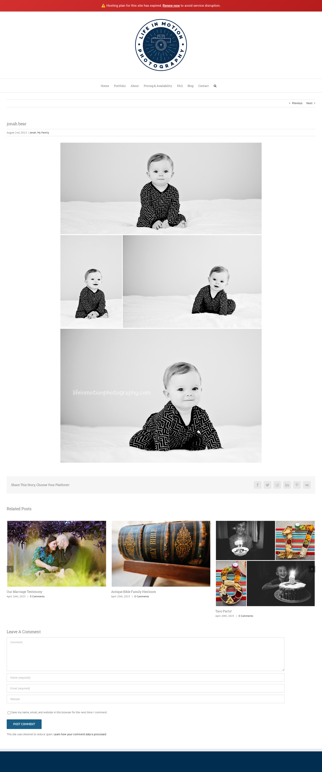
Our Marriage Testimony (24, 591)
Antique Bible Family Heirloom (133, 591)
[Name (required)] (145, 677)
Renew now (171, 6)
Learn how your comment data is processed (80, 734)
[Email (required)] (145, 688)
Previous (297, 103)
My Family (43, 132)
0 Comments (37, 596)
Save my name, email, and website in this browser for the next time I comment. (59, 712)
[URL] (145, 699)
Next (309, 103)
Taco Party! (223, 611)
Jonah (33, 132)
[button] (215, 85)
